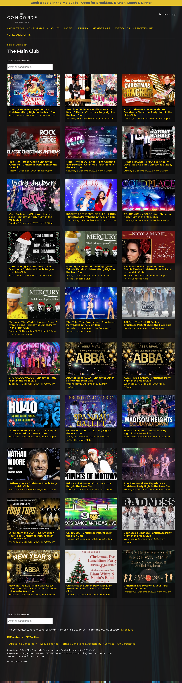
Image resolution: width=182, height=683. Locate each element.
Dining (83, 28)
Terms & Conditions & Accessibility (81, 645)
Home (10, 45)
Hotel (68, 28)
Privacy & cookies (48, 645)
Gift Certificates (126, 645)
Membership (101, 28)
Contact (109, 645)
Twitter (33, 638)
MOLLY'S (54, 28)
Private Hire (144, 28)
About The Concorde (21, 645)
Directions (127, 631)
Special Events (20, 34)
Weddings (122, 28)
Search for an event (19, 60)
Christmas (36, 28)
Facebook (15, 638)
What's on (16, 28)
